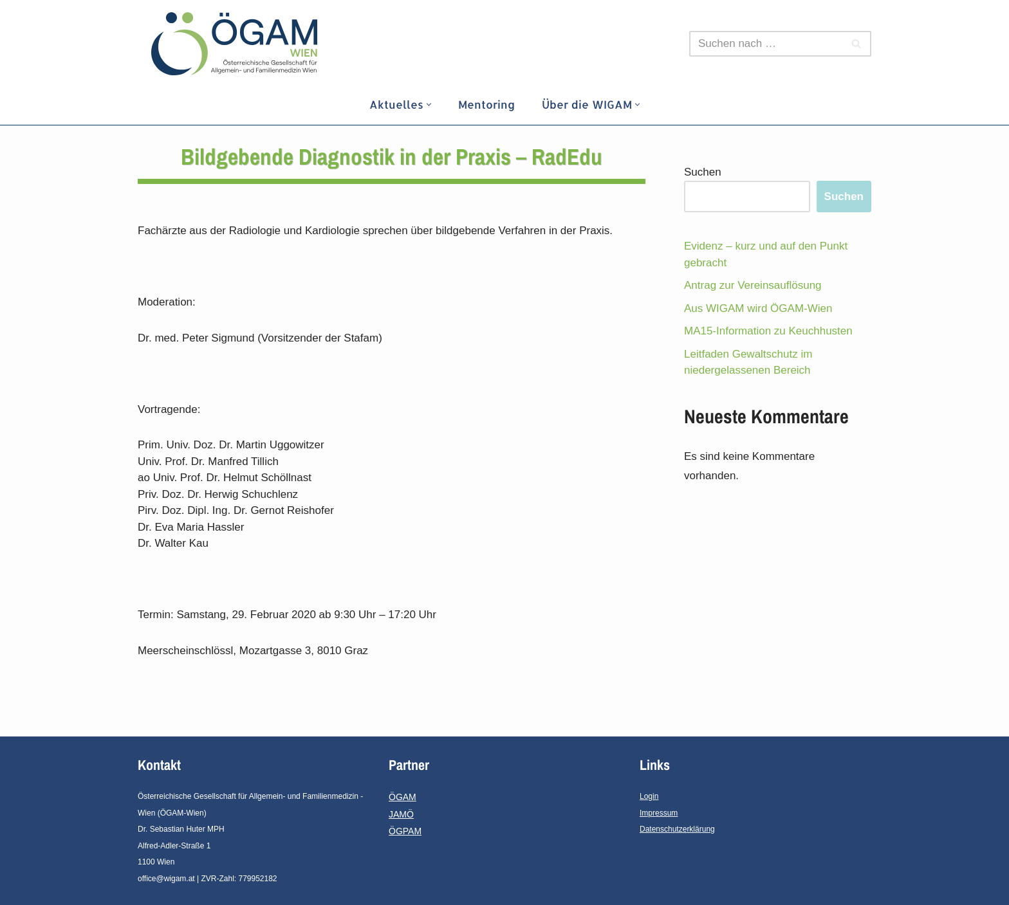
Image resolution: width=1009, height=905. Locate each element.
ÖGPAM (405, 831)
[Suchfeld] (765, 44)
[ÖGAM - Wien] (237, 44)
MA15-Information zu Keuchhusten (768, 331)
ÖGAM (402, 797)
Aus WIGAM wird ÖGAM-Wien (758, 308)
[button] (429, 104)
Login (649, 796)
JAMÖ (401, 814)
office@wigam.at (166, 878)
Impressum (659, 813)
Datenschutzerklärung (677, 829)
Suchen (702, 172)
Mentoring (486, 104)
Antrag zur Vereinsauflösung (753, 285)
